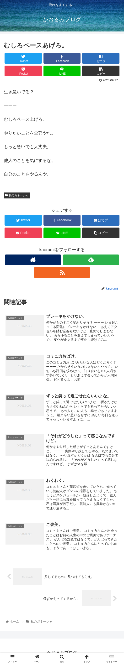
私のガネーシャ (17, 195)
